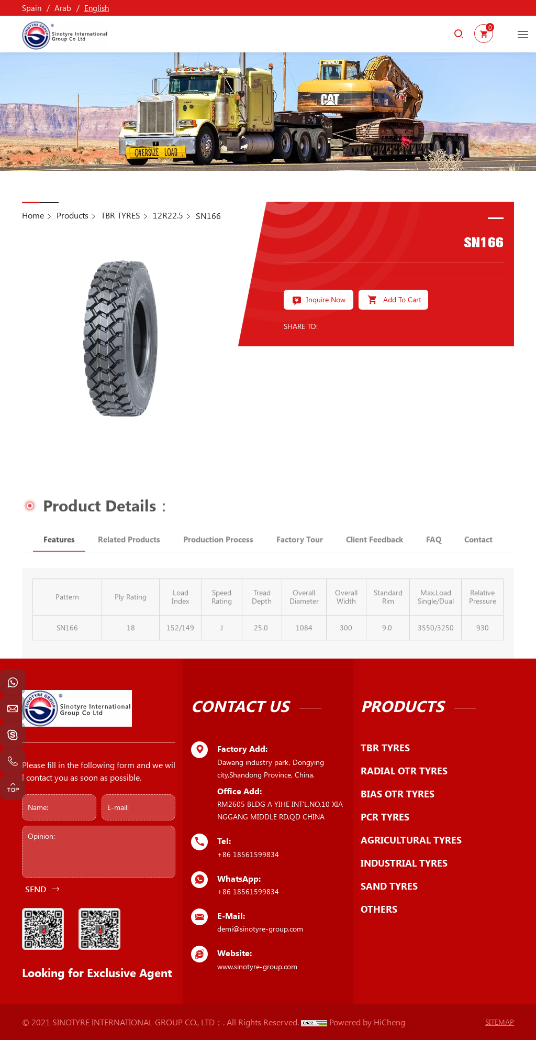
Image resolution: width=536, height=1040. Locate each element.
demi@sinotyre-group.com (260, 929)
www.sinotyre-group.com (257, 966)
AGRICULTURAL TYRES (411, 840)
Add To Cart (402, 299)
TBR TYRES (120, 215)
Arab (62, 8)
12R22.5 (168, 215)
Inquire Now (325, 299)
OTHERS (379, 909)
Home (33, 215)
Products (72, 215)
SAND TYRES (389, 886)
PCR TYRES (385, 817)
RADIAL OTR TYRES (404, 770)
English (96, 8)
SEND (35, 888)
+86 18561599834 (248, 854)
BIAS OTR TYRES (397, 793)
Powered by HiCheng (367, 1021)
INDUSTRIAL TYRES (404, 863)
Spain (31, 8)
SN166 (208, 215)
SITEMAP (499, 1022)
